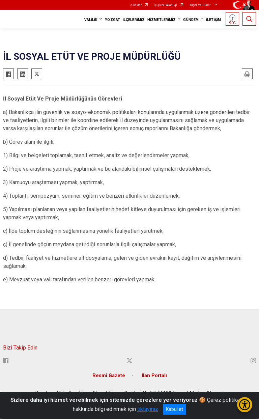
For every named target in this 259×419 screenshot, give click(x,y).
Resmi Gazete (108, 376)
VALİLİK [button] (91, 20)
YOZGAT (112, 20)
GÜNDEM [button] (191, 20)
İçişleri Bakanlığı (165, 5)
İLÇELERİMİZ (134, 20)
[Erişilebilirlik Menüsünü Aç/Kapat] (244, 404)
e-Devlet (136, 5)
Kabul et (174, 409)
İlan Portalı (154, 376)
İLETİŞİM (213, 20)
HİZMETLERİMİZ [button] (161, 20)
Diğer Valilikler (200, 5)
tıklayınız (147, 409)
